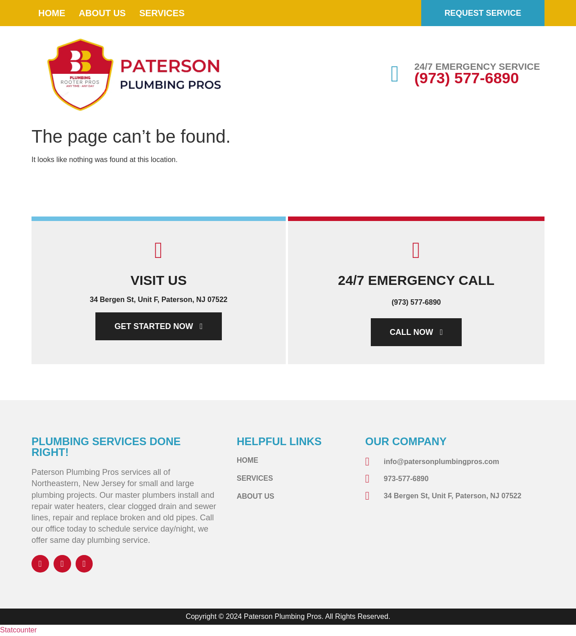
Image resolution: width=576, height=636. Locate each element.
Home (51, 13)
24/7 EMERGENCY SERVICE (477, 66)
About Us (102, 13)
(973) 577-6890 (466, 77)
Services (161, 13)
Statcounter (18, 630)
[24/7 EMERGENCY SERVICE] (395, 74)
